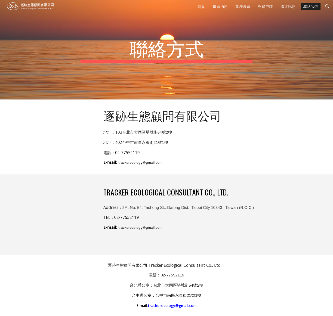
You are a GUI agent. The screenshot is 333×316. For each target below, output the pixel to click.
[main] (166, 49)
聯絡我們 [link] (310, 6)
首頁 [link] (201, 6)
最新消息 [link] (220, 6)
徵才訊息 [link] (288, 6)
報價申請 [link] (265, 6)
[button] (327, 6)
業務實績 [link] (242, 6)
